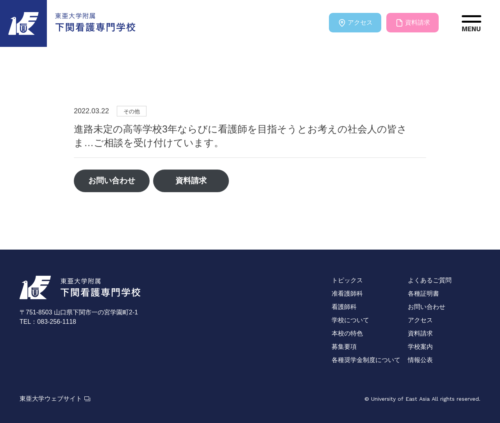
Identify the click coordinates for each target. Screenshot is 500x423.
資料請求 (412, 23)
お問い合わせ (112, 181)
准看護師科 (347, 293)
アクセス (354, 23)
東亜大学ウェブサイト (55, 398)
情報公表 (420, 360)
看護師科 (344, 306)
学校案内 (420, 346)
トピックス (347, 280)
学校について (350, 320)
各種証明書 (423, 293)
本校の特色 (347, 333)
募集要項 (344, 346)
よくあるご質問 (430, 280)
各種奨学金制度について (366, 360)
